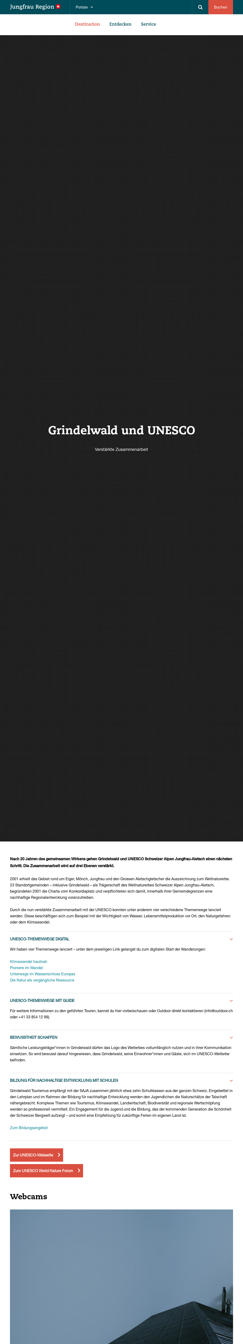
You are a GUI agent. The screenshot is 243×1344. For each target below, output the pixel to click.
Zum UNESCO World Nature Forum (43, 1170)
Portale (82, 7)
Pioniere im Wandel (26, 967)
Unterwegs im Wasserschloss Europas (42, 974)
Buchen (220, 7)
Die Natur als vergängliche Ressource (42, 980)
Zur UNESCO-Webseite (33, 1155)
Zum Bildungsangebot (29, 1127)
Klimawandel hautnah (28, 961)
